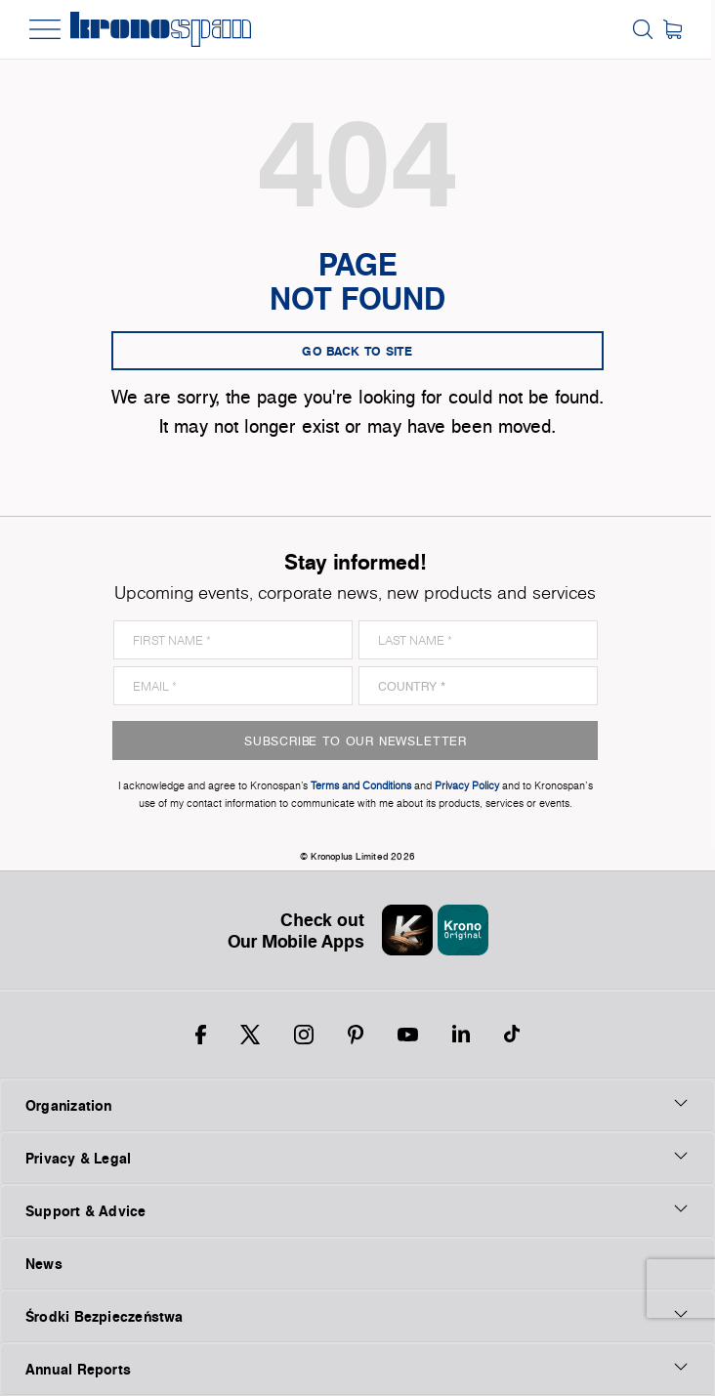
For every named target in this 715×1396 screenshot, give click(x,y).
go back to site (357, 351)
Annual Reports (357, 1368)
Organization (357, 1105)
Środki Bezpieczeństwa (357, 1316)
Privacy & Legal (357, 1157)
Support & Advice (357, 1210)
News (44, 1263)
